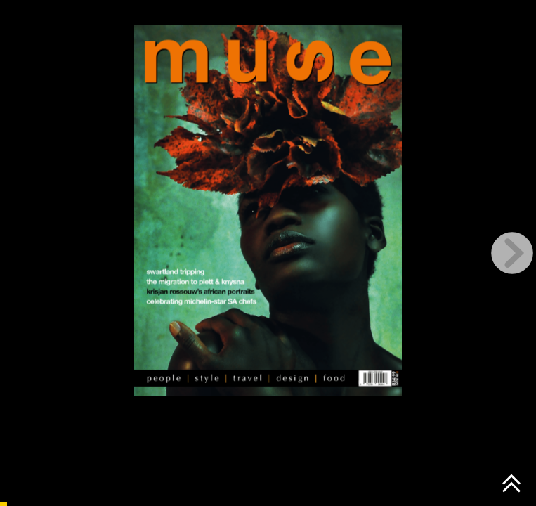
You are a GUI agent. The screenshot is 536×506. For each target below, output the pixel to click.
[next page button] (512, 253)
